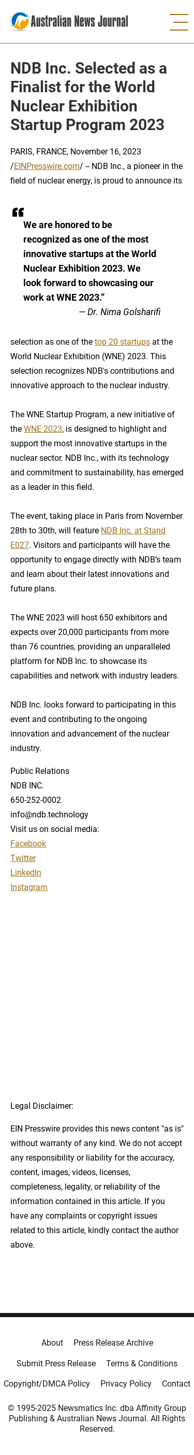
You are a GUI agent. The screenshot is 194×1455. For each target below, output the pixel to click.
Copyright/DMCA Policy (47, 1384)
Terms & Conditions (141, 1363)
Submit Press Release (56, 1363)
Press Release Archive (113, 1343)
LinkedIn (25, 873)
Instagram (29, 887)
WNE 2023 (43, 429)
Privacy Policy (126, 1384)
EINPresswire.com (47, 166)
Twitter (23, 858)
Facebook (28, 844)
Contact (176, 1384)
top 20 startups (122, 342)
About (52, 1343)
